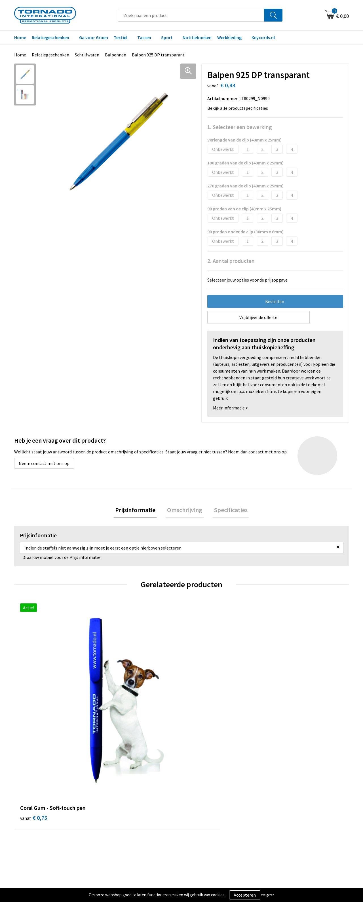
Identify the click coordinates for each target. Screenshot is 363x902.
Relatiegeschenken (50, 37)
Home (20, 37)
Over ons (114, 790)
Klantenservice (203, 799)
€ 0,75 (33, 696)
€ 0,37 (284, 705)
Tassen (144, 37)
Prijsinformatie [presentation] (138, 511)
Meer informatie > (230, 408)
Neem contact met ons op (44, 463)
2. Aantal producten (231, 260)
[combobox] (191, 15)
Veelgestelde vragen (125, 799)
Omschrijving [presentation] (184, 511)
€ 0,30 (117, 696)
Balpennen (115, 55)
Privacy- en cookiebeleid (294, 799)
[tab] (138, 510)
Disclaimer (281, 807)
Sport (167, 37)
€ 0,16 (200, 705)
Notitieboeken (197, 37)
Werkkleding (229, 37)
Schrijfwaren (87, 55)
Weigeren (268, 895)
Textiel (120, 37)
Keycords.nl (263, 37)
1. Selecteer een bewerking (239, 126)
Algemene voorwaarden (294, 790)
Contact (196, 790)
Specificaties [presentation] (227, 511)
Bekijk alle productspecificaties (239, 108)
